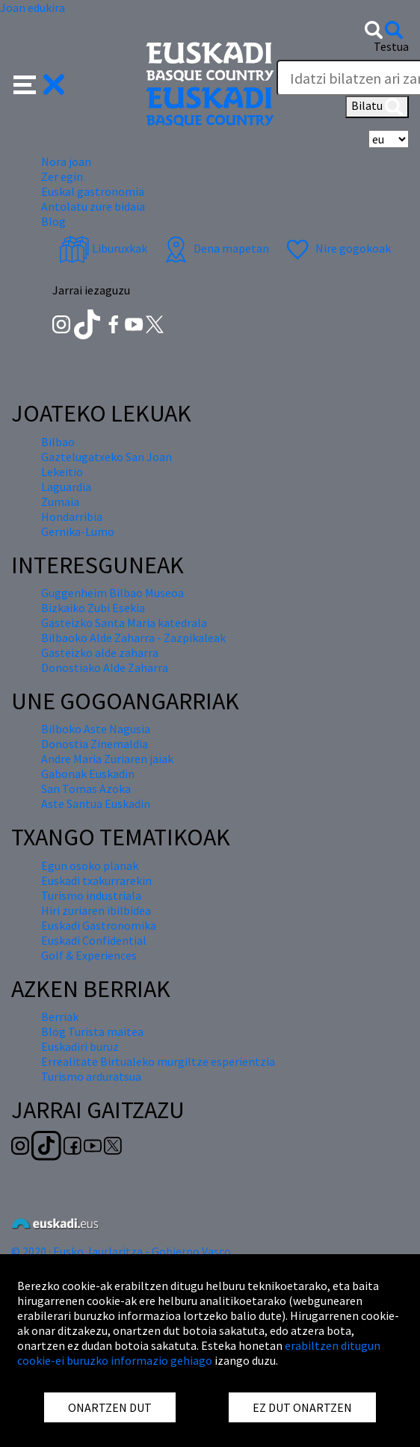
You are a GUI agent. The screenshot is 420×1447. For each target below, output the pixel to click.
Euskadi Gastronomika (98, 925)
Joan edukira (32, 7)
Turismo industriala (91, 895)
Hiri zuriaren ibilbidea (96, 910)
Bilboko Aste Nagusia (95, 728)
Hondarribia (71, 516)
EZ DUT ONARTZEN (302, 1407)
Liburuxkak (103, 248)
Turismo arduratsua (91, 1076)
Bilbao (58, 441)
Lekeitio (62, 471)
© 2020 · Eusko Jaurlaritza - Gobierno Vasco (121, 1251)
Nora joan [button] (66, 161)
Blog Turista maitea (92, 1031)
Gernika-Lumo (77, 531)
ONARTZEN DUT (110, 1407)
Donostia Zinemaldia (94, 743)
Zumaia (60, 501)
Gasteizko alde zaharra (99, 652)
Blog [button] (53, 221)
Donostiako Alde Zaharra (104, 667)
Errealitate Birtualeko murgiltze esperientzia (158, 1061)
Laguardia (66, 486)
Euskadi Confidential (93, 940)
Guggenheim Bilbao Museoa (112, 592)
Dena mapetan (215, 248)
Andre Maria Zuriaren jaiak (107, 758)
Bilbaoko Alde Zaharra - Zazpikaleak (133, 637)
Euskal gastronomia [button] (92, 191)
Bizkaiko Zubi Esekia (93, 607)
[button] (39, 82)
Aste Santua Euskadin (95, 803)
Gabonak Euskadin (88, 773)
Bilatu (377, 107)
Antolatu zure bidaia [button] (93, 206)
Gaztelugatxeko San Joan (106, 456)
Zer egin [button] (62, 176)
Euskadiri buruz (80, 1046)
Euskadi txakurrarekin (96, 880)
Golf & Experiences (89, 955)
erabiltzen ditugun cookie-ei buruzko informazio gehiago (198, 1353)
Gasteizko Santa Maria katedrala (124, 622)
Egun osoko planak (89, 865)
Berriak (59, 1016)
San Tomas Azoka (86, 788)
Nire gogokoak (336, 248)
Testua (391, 46)
